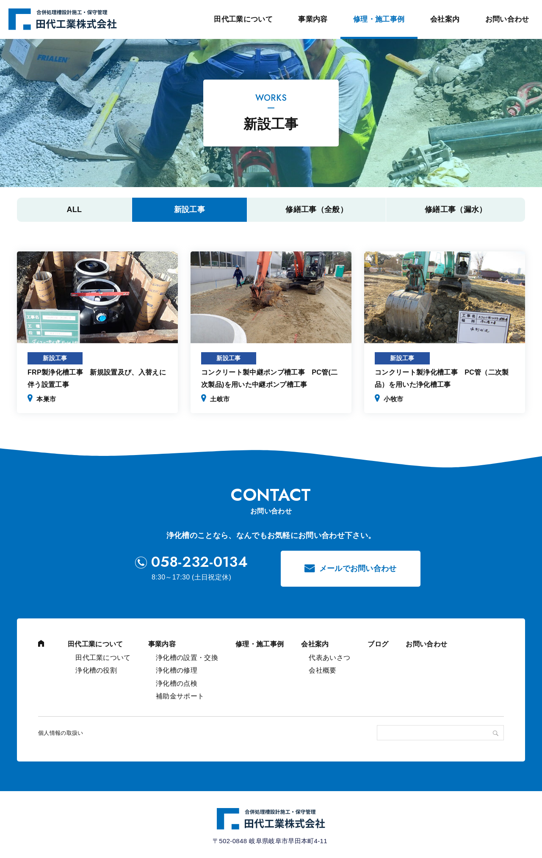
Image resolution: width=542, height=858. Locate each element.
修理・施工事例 (378, 19)
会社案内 (444, 19)
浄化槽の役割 (96, 670)
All (74, 209)
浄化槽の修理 (176, 670)
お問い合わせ (507, 19)
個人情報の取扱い (60, 733)
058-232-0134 (199, 562)
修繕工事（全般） (316, 209)
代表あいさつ (329, 657)
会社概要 (322, 670)
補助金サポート (180, 696)
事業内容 (312, 19)
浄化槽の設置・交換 (187, 657)
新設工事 (189, 209)
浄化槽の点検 (176, 683)
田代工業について (243, 19)
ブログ (378, 644)
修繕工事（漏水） (456, 209)
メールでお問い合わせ (358, 568)
